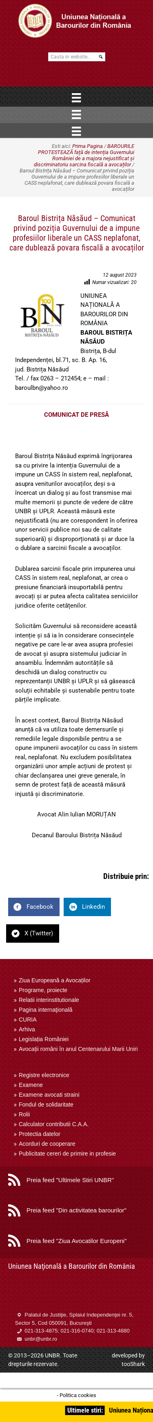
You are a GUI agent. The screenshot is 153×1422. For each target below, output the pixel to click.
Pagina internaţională (46, 1009)
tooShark (133, 1364)
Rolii (24, 1114)
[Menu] (76, 98)
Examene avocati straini (49, 1094)
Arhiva (27, 1029)
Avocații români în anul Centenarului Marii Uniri (78, 1049)
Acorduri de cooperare (47, 1143)
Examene (31, 1085)
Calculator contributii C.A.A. (54, 1124)
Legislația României (44, 1039)
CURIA (28, 1019)
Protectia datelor (39, 1134)
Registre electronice (44, 1075)
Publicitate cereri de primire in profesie (67, 1153)
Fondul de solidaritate (46, 1104)
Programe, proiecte (43, 990)
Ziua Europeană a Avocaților (55, 980)
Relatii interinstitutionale (49, 1000)
